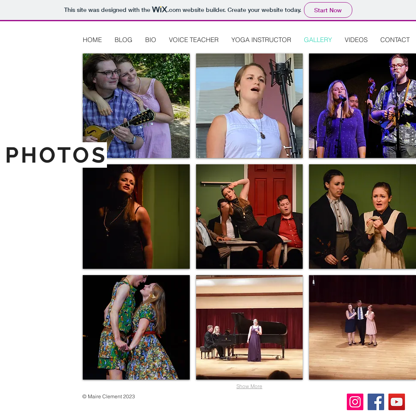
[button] (136, 105)
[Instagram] (355, 402)
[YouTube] (396, 402)
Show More (249, 386)
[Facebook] (376, 402)
